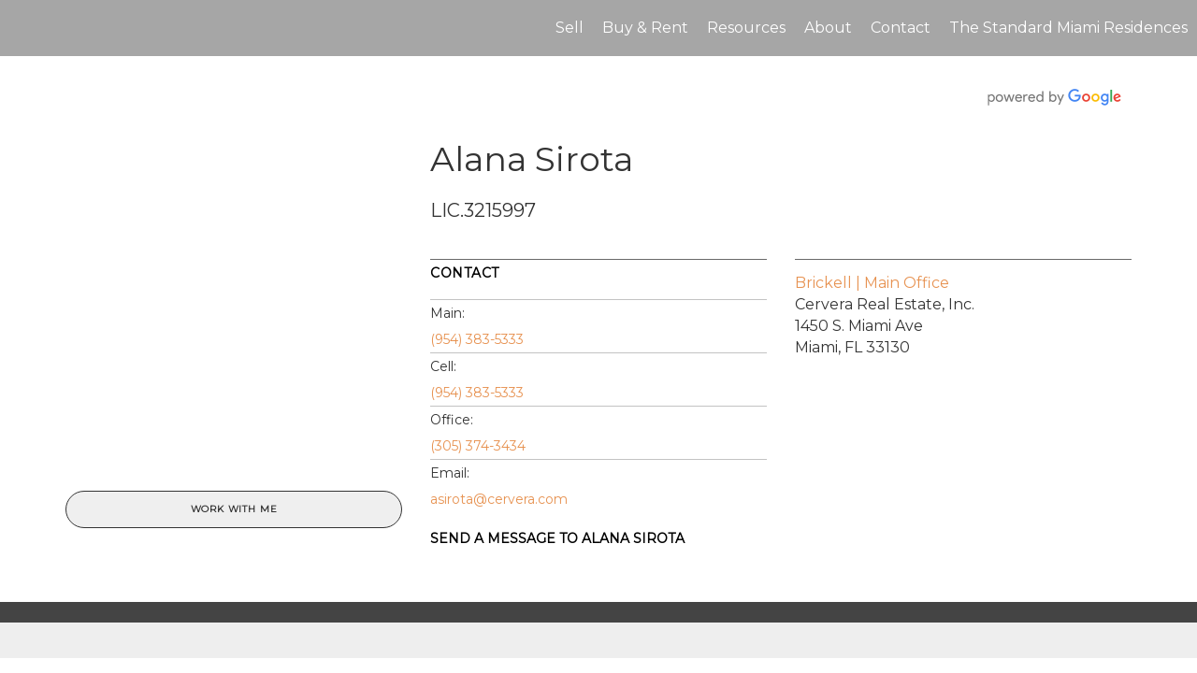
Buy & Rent (645, 27)
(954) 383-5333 (477, 339)
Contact (900, 27)
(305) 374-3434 (478, 445)
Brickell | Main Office (872, 283)
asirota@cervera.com (499, 499)
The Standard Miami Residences (1068, 27)
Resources (746, 27)
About (828, 27)
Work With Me (234, 509)
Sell (569, 27)
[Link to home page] (24, 28)
